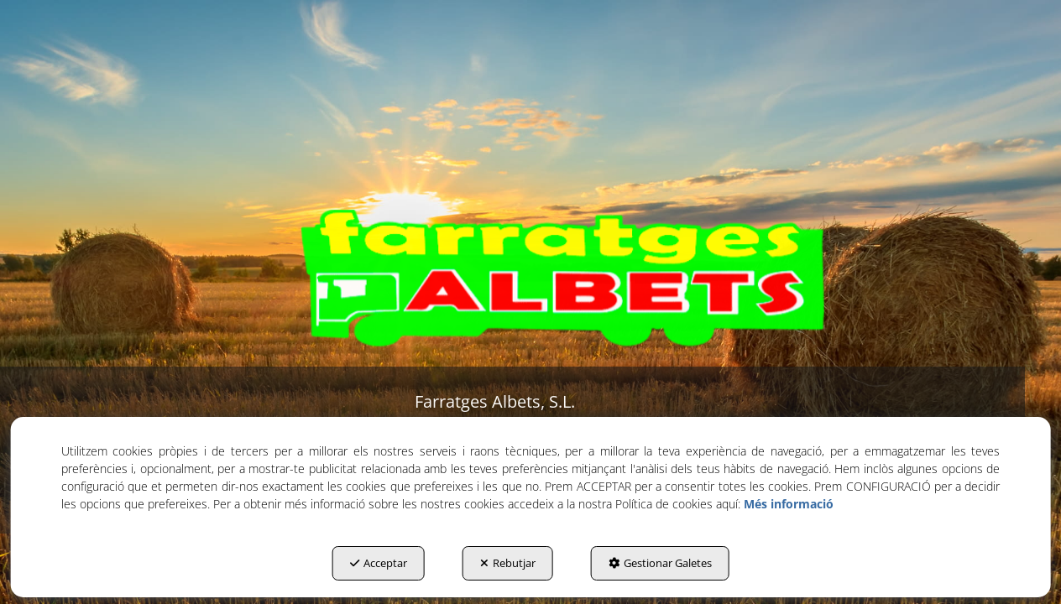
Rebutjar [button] (508, 562)
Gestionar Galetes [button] (660, 562)
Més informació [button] (789, 504)
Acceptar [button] (378, 562)
